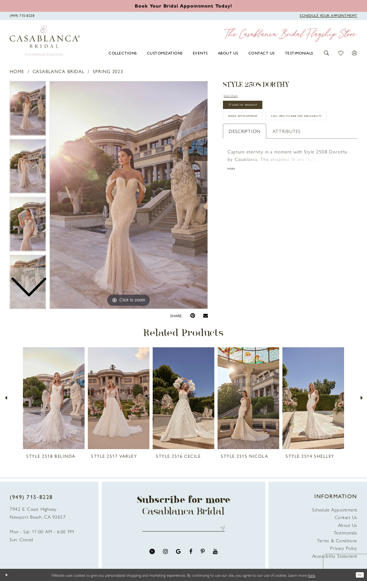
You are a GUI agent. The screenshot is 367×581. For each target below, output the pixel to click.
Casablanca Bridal (59, 71)
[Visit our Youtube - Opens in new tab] (215, 555)
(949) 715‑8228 (31, 497)
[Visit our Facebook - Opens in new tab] (190, 555)
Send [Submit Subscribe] (221, 530)
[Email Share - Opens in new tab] (205, 316)
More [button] (234, 200)
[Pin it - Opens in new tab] (192, 315)
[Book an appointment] (183, 5)
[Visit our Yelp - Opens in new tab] (152, 555)
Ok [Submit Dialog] (357, 575)
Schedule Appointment (334, 509)
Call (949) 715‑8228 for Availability (271, 144)
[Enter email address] (183, 530)
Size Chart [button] (235, 96)
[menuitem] (123, 52)
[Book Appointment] (328, 15)
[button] (326, 53)
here (311, 575)
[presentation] (54, 398)
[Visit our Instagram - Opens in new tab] (165, 555)
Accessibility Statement (334, 555)
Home (17, 71)
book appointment (254, 127)
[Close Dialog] (8, 575)
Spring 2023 (108, 71)
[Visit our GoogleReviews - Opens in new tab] (178, 555)
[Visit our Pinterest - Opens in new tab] (203, 555)
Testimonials (345, 532)
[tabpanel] (129, 195)
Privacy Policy (343, 547)
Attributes (287, 161)
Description (245, 161)
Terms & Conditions (337, 540)
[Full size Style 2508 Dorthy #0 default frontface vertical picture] (129, 195)
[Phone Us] (22, 15)
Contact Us (346, 517)
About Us (347, 525)
